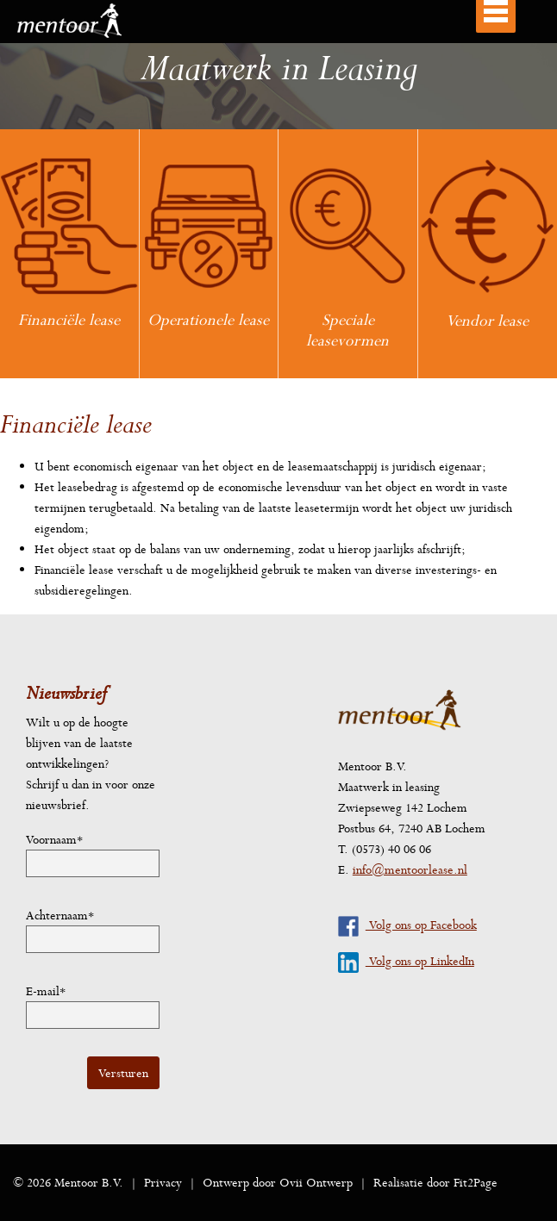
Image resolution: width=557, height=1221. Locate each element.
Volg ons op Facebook (407, 924)
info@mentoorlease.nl (410, 869)
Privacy (163, 1182)
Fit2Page (476, 1182)
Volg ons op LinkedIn (406, 960)
